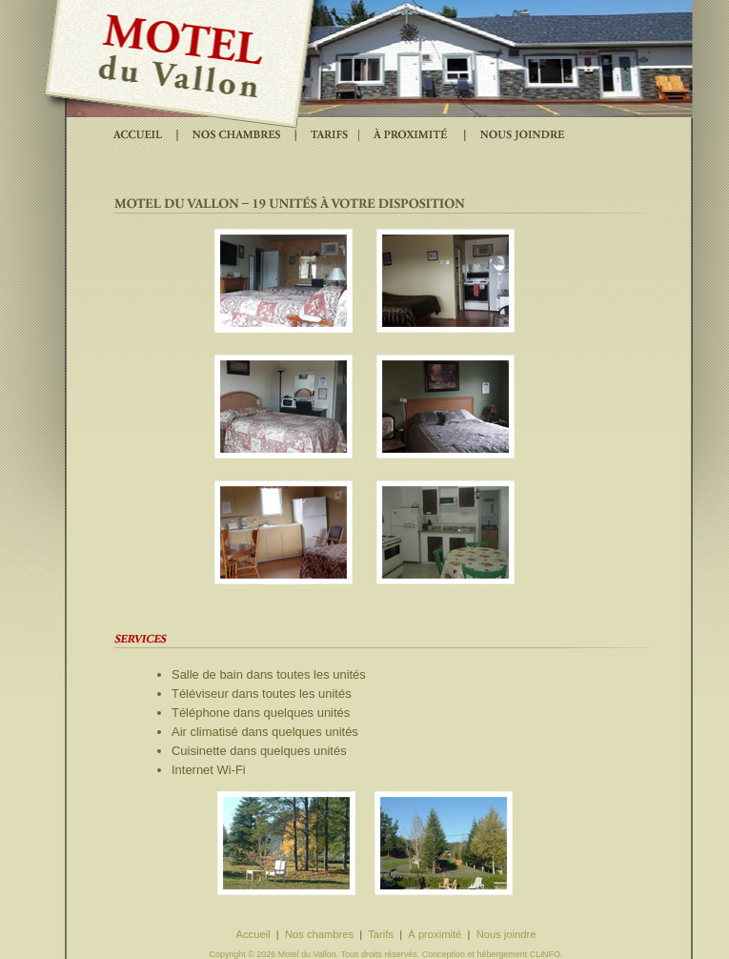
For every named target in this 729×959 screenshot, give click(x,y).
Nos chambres (319, 934)
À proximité (434, 934)
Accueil (253, 934)
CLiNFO (545, 954)
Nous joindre (506, 934)
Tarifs (381, 934)
